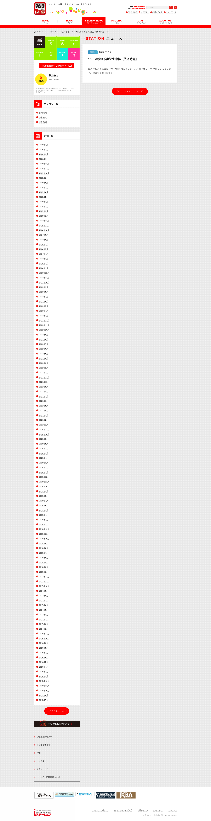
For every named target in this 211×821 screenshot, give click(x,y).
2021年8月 (43, 392)
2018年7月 (43, 553)
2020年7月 (43, 448)
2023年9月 (43, 287)
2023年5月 (43, 306)
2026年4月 (43, 145)
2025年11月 (44, 168)
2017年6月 (43, 605)
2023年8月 (43, 292)
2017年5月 (43, 610)
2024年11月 (44, 225)
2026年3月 (43, 149)
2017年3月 (43, 619)
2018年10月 (44, 539)
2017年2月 (43, 624)
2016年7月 (43, 653)
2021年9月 (43, 387)
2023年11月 (44, 278)
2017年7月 (43, 600)
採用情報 (43, 113)
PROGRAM (117, 21)
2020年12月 (44, 429)
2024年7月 (43, 244)
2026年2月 (43, 154)
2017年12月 (44, 577)
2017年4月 (43, 615)
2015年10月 (44, 690)
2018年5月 (43, 562)
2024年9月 (43, 235)
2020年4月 (43, 458)
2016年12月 (44, 634)
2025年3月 (43, 206)
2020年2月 (43, 467)
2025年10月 (44, 173)
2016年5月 (43, 662)
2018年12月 (44, 529)
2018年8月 (43, 548)
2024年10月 (44, 230)
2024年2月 (43, 263)
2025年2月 (43, 211)
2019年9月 (43, 491)
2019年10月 (44, 486)
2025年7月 (43, 187)
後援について (42, 769)
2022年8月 (43, 339)
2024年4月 (43, 254)
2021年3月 (43, 415)
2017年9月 (43, 591)
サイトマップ (171, 12)
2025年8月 (43, 183)
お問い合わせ (157, 12)
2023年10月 (44, 282)
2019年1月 (43, 524)
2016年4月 (43, 667)
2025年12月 (44, 164)
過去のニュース (56, 711)
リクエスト (145, 12)
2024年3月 (43, 259)
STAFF (141, 21)
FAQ (39, 753)
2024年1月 (43, 268)
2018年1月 (43, 572)
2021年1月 (43, 425)
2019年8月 (43, 496)
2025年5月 (43, 197)
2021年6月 (43, 401)
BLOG (69, 21)
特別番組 (65, 32)
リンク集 (40, 761)
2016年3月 (43, 672)
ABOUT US (165, 21)
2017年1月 (43, 629)
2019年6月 (43, 505)
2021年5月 (43, 406)
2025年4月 (43, 202)
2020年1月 (43, 472)
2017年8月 (43, 596)
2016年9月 (43, 643)
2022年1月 (43, 373)
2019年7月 (43, 501)
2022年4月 (43, 358)
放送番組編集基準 (44, 737)
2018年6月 (43, 558)
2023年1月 (43, 316)
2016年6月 (43, 657)
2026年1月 (43, 159)
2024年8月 (43, 240)
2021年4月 (43, 411)
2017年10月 (44, 586)
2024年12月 (44, 221)
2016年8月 (43, 648)
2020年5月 (43, 453)
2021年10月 (44, 382)
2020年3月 (43, 463)
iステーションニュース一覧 (130, 91)
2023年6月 (43, 301)
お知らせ (43, 117)
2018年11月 (44, 534)
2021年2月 (43, 420)
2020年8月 (43, 444)
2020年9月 (43, 439)
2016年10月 (44, 638)
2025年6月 (43, 192)
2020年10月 (44, 434)
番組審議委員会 (43, 745)
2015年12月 (44, 681)
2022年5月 (43, 354)
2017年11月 (44, 581)
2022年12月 (44, 320)
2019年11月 (44, 482)
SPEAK (53, 75)
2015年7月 (43, 700)
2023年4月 (43, 311)
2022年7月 (43, 344)
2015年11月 (44, 686)
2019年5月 (43, 510)
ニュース (52, 32)
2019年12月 (44, 477)
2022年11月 (44, 325)
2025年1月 (43, 216)
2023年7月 (43, 297)
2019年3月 (43, 520)
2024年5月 (43, 249)
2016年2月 (43, 676)
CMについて (133, 12)
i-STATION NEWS (93, 21)
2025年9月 (43, 178)
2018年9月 (43, 543)
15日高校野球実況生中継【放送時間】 (113, 59)
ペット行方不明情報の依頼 (48, 777)
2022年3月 (43, 363)
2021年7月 (43, 396)
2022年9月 (43, 335)
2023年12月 (44, 273)
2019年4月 (43, 515)
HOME (45, 21)
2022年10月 (44, 330)
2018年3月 (43, 567)
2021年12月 (44, 377)
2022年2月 (43, 368)
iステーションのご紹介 (123, 810)
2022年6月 (43, 349)
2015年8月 (43, 695)
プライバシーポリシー (100, 810)
